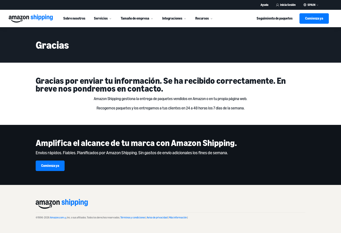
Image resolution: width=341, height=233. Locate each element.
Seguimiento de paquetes (275, 18)
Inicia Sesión (286, 5)
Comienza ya (314, 18)
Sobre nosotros (74, 18)
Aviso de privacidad (157, 217)
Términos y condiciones (132, 217)
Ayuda (264, 5)
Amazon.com (58, 217)
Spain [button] (311, 5)
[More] (110, 18)
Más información (178, 217)
